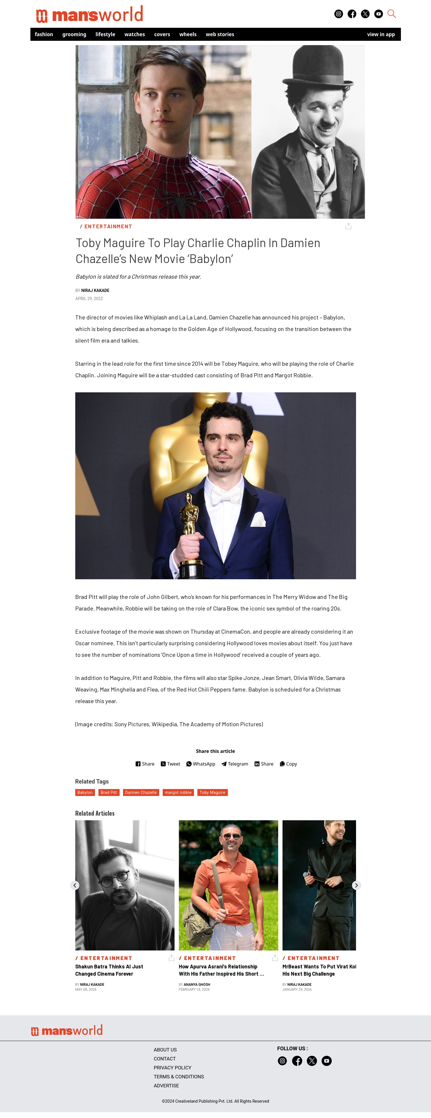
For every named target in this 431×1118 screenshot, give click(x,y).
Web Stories (220, 34)
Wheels (188, 34)
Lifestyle (105, 34)
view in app (381, 34)
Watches (134, 34)
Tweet (170, 764)
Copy (288, 764)
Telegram (234, 764)
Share (145, 764)
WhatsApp (200, 764)
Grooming (75, 34)
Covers (162, 34)
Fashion (44, 34)
